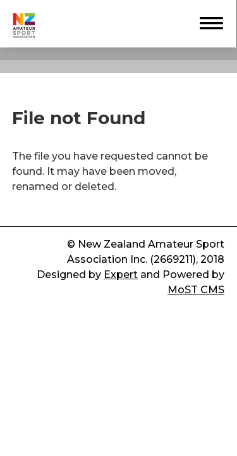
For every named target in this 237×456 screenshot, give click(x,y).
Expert (121, 275)
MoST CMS (195, 290)
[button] (205, 21)
